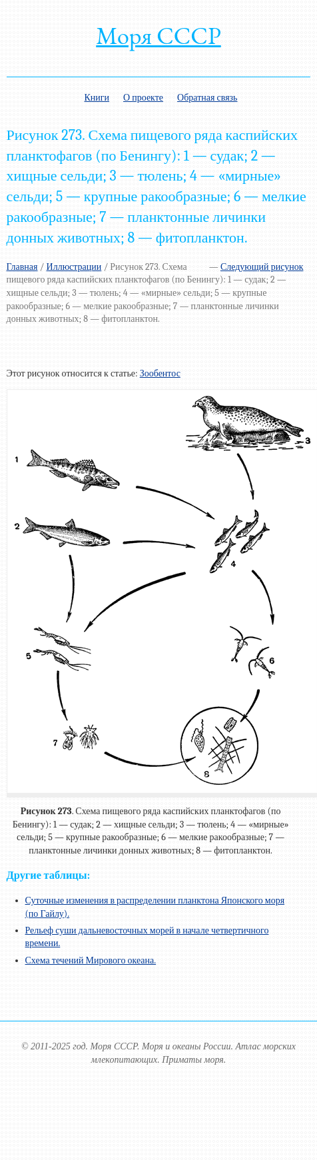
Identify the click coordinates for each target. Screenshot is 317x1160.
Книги (96, 97)
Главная (22, 267)
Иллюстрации (74, 267)
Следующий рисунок (262, 267)
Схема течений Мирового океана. (91, 960)
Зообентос (160, 373)
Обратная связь (207, 97)
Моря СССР (158, 35)
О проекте (143, 97)
